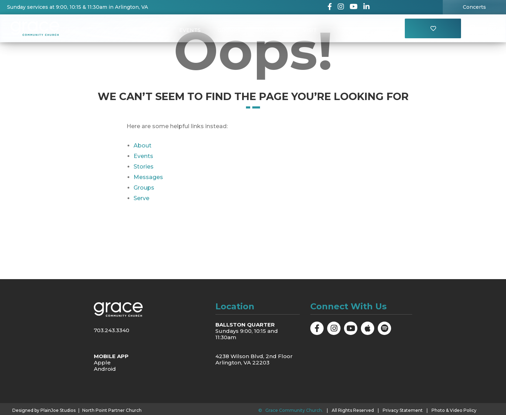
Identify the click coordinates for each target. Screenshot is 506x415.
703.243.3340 (111, 330)
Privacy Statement (403, 410)
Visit (310, 30)
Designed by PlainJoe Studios (44, 410)
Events (190, 30)
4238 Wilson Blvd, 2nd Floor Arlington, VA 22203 (254, 359)
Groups (229, 30)
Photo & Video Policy (454, 410)
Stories (144, 166)
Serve (141, 198)
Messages (271, 30)
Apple (102, 362)
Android (105, 368)
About (152, 30)
